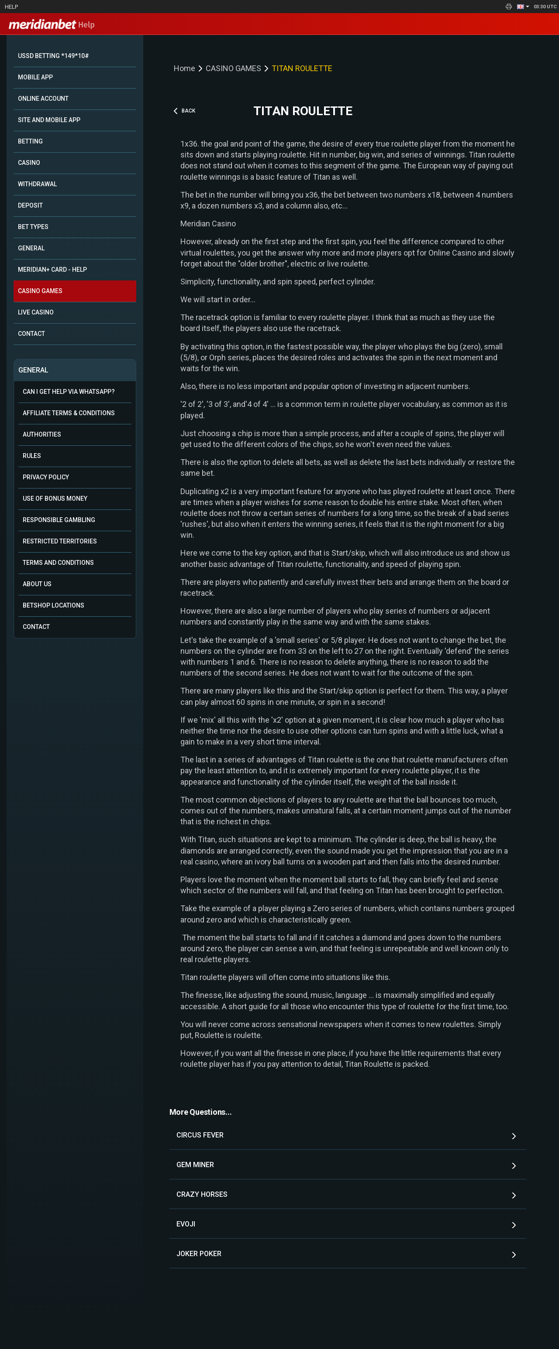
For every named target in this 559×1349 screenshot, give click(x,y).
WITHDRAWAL (37, 184)
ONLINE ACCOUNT (43, 98)
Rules (32, 455)
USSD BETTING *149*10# (53, 55)
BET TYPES (33, 226)
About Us (37, 584)
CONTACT (31, 333)
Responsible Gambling (59, 519)
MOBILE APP (35, 77)
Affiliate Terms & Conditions (69, 413)
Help (11, 6)
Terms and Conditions (58, 562)
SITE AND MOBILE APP (49, 119)
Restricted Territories (60, 541)
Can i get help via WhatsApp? (69, 391)
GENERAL (31, 248)
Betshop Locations (53, 605)
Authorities (42, 434)
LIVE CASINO (36, 312)
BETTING (30, 141)
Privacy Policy (46, 477)
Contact (36, 626)
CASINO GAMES (40, 290)
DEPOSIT (30, 205)
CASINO (29, 162)
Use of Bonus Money (55, 498)
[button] (523, 6)
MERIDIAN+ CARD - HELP (52, 269)
